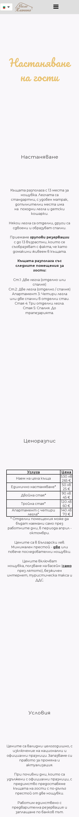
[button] (6, 7)
